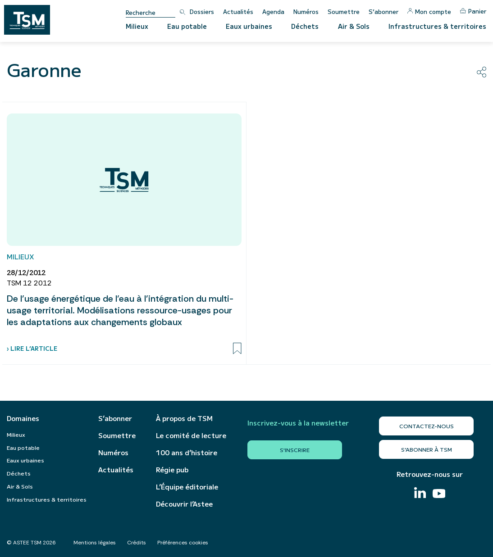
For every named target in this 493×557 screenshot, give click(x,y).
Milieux (137, 26)
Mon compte (429, 11)
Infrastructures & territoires (437, 26)
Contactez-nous (426, 426)
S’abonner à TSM (426, 449)
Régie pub (172, 470)
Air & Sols (354, 26)
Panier (473, 11)
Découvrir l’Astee (184, 504)
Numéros (306, 11)
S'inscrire (295, 449)
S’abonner (383, 11)
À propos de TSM (184, 418)
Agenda (273, 11)
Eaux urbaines (249, 26)
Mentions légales (94, 542)
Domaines (23, 418)
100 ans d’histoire (186, 452)
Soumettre (344, 11)
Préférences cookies (182, 542)
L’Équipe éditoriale (187, 487)
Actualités (238, 11)
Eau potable (187, 26)
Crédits (136, 542)
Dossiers (202, 11)
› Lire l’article (32, 348)
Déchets (305, 26)
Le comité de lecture (191, 435)
